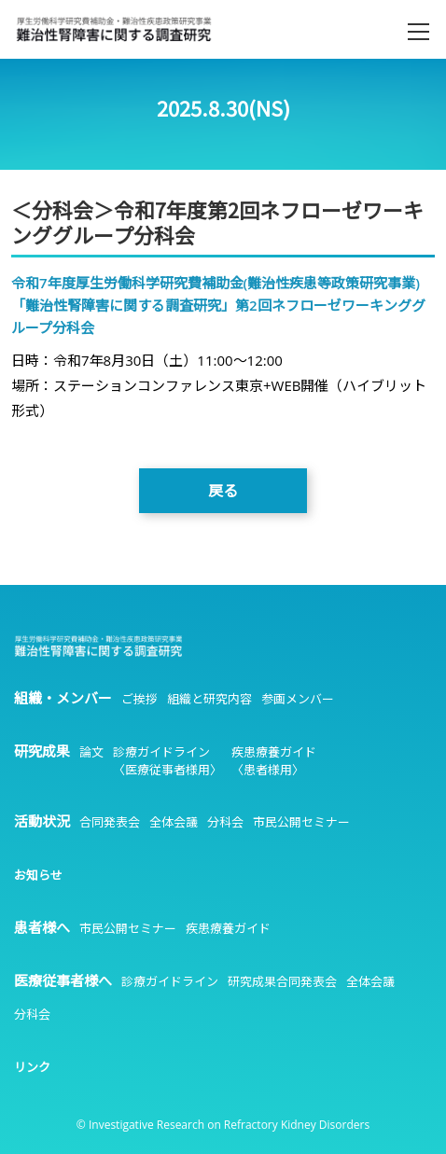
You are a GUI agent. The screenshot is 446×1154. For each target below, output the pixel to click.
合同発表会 (109, 821)
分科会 (225, 821)
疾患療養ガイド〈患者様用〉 (273, 761)
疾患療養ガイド (228, 928)
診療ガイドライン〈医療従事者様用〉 (167, 761)
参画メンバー (297, 698)
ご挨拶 (139, 698)
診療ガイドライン (169, 981)
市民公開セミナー (301, 821)
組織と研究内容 (209, 698)
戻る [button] (223, 490)
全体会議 (173, 821)
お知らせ (38, 875)
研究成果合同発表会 (282, 981)
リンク (32, 1067)
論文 (91, 752)
